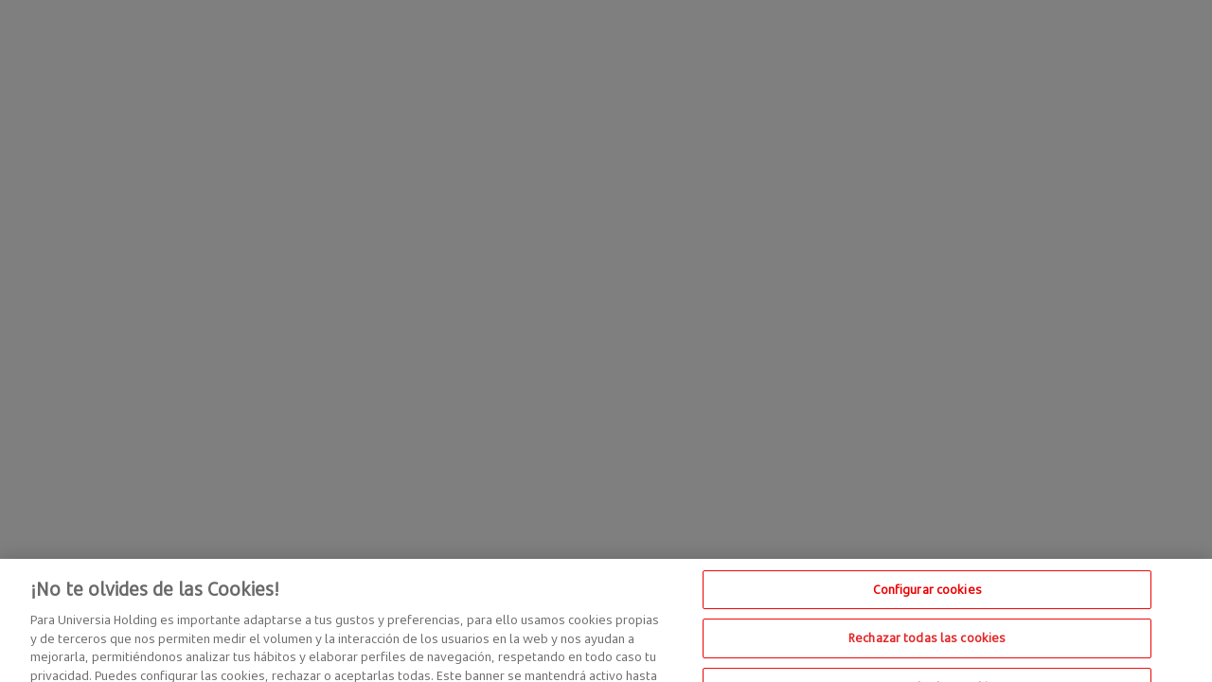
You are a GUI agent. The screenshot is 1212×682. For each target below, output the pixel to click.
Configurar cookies (927, 595)
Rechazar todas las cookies (927, 645)
